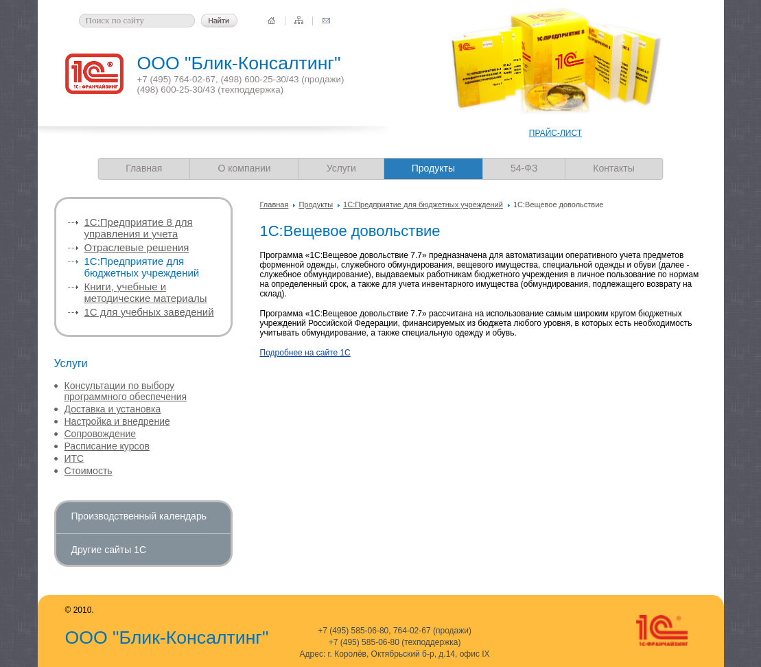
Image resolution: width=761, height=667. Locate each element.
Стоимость (89, 470)
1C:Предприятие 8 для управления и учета (138, 227)
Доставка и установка (113, 408)
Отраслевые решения (136, 247)
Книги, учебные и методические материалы (145, 292)
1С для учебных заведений (149, 312)
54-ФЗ (524, 168)
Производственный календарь (139, 516)
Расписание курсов (107, 446)
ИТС (74, 458)
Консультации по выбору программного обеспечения (126, 391)
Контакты (613, 168)
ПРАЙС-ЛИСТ (555, 133)
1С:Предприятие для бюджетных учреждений (423, 204)
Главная (144, 168)
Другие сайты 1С (109, 549)
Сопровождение (101, 433)
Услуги (341, 168)
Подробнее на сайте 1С (305, 353)
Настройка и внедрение (117, 421)
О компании (244, 168)
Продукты (315, 204)
